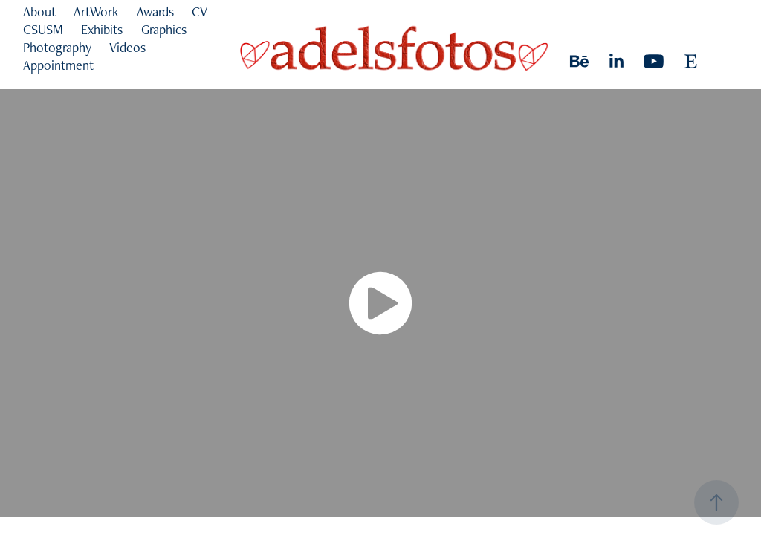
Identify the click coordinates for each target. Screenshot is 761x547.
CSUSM (43, 29)
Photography (57, 47)
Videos (127, 47)
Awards (155, 11)
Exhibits (102, 29)
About (39, 11)
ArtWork (96, 11)
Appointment (58, 65)
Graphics (164, 29)
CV (199, 11)
